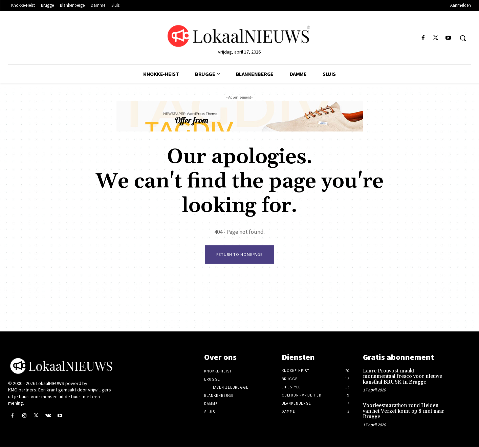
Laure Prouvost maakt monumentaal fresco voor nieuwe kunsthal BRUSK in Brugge (402, 377)
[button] (463, 38)
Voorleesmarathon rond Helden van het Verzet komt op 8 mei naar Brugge (403, 412)
